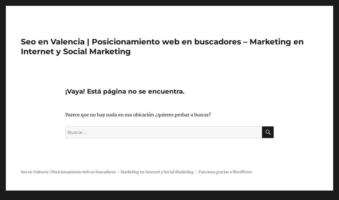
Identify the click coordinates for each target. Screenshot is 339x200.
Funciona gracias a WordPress (225, 172)
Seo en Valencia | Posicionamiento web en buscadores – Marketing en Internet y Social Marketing (107, 172)
